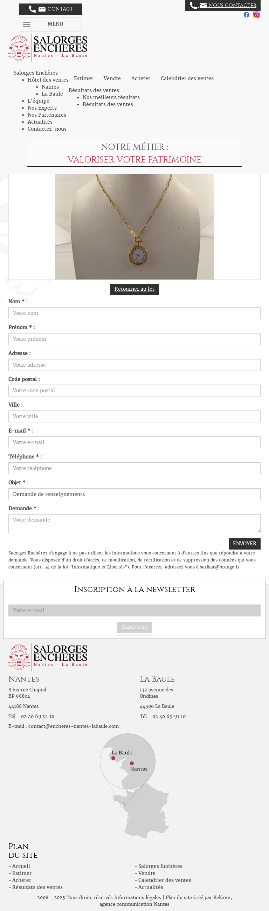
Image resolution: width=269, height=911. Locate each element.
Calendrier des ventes (187, 78)
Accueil (21, 866)
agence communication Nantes (134, 904)
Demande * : (24, 508)
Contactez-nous (47, 129)
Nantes (50, 87)
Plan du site (179, 897)
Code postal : (24, 379)
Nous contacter (223, 5)
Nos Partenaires (47, 115)
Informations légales (137, 897)
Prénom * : (21, 327)
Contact (51, 9)
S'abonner (134, 627)
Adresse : (19, 353)
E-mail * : (21, 431)
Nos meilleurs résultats (111, 97)
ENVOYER (244, 543)
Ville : (15, 405)
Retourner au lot (134, 289)
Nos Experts (42, 108)
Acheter (140, 78)
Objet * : (18, 482)
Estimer (83, 78)
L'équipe (38, 101)
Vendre (112, 78)
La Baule (52, 94)
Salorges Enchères (160, 866)
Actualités (40, 122)
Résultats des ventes (108, 104)
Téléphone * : (25, 457)
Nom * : (18, 301)
